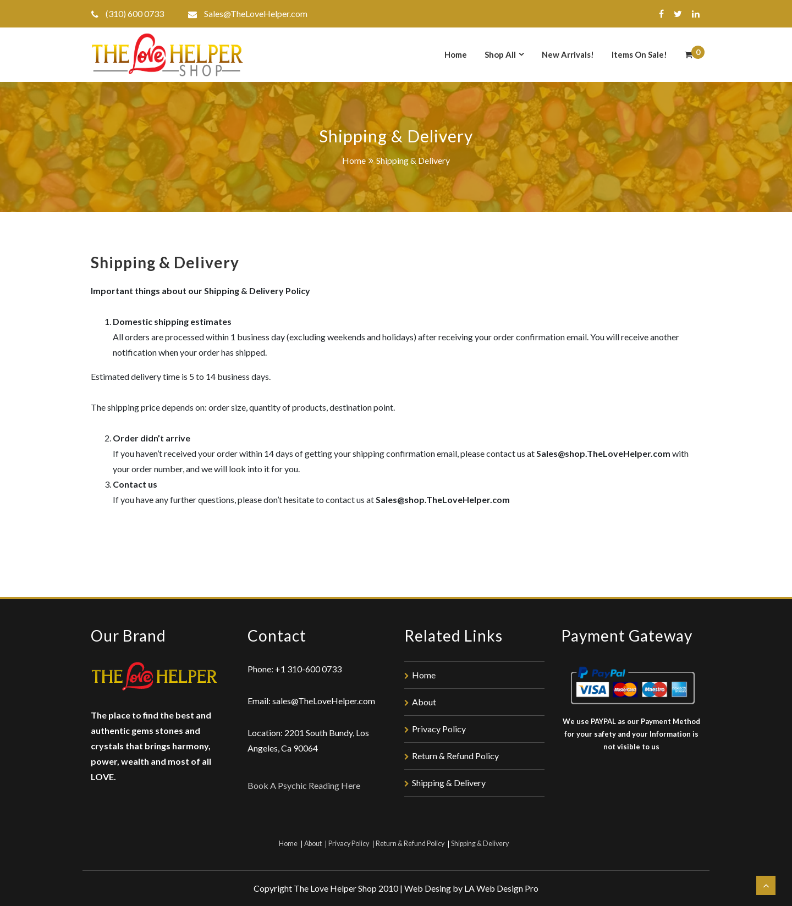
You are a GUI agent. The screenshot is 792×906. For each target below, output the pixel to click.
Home (455, 54)
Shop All (500, 54)
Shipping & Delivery (449, 782)
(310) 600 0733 (135, 13)
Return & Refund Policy (455, 755)
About (424, 702)
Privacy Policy (439, 728)
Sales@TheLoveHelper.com (255, 13)
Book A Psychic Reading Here (304, 785)
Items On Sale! (639, 54)
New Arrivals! (568, 54)
